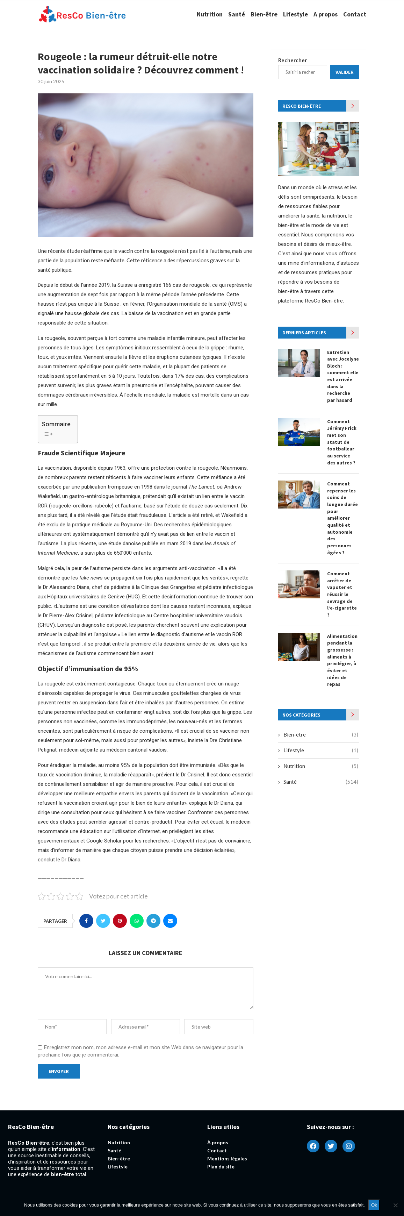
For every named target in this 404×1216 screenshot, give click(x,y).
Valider (345, 72)
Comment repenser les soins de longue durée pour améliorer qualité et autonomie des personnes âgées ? (342, 517)
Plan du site (221, 1166)
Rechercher (292, 60)
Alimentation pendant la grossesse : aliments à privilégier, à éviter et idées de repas (342, 659)
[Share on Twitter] (103, 921)
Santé (236, 14)
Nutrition (210, 14)
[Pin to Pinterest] (120, 921)
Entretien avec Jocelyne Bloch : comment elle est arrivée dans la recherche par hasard (343, 376)
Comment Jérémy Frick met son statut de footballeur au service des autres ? (341, 441)
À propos (217, 1142)
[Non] (395, 1205)
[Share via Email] (170, 921)
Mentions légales (227, 1158)
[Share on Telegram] (153, 921)
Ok (374, 1205)
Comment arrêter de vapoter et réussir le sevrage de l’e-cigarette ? (342, 594)
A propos (325, 14)
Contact (354, 14)
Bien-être (264, 14)
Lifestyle (295, 14)
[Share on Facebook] (86, 921)
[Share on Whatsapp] (137, 921)
